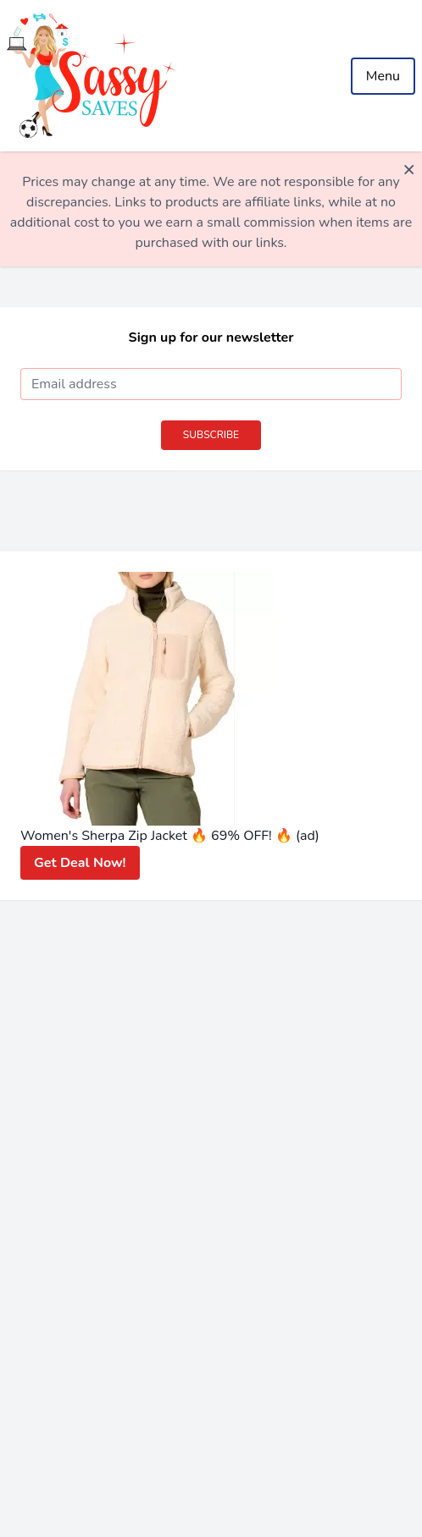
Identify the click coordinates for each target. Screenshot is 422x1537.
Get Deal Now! (80, 863)
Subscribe (211, 435)
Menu (383, 76)
